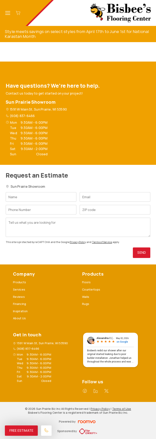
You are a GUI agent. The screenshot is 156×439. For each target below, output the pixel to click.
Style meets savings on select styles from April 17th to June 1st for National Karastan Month (77, 34)
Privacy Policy (78, 242)
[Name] (41, 197)
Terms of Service (102, 242)
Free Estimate (21, 430)
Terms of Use (121, 409)
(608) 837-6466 (22, 116)
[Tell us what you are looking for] (78, 227)
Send (141, 252)
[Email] (115, 197)
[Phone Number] (41, 209)
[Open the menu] (8, 13)
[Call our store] (46, 430)
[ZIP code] (115, 209)
